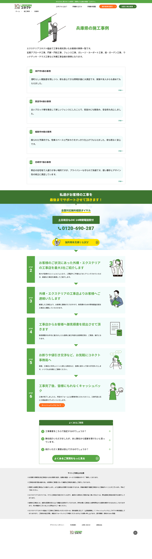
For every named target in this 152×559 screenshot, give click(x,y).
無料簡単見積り (107, 6)
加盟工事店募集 (127, 6)
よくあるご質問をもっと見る (69, 458)
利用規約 (73, 525)
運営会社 (100, 525)
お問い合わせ (86, 525)
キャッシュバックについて (51, 405)
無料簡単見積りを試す (71, 242)
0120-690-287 (78, 228)
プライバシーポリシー (57, 525)
